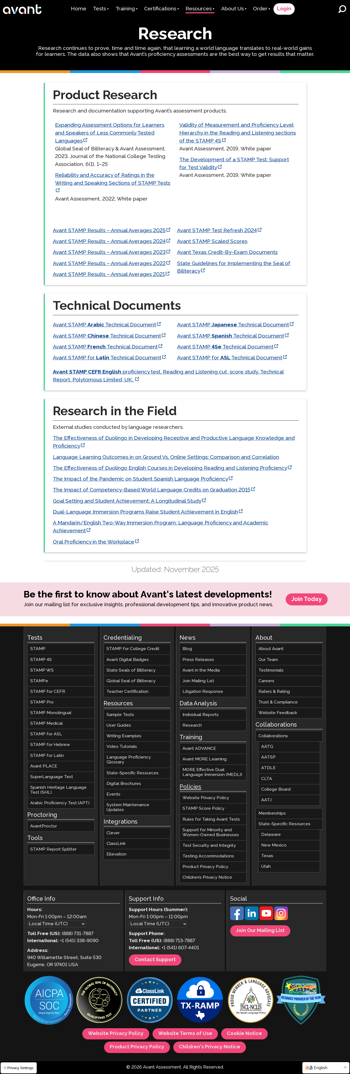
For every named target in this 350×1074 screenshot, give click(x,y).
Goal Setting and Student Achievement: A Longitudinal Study (127, 501)
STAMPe (39, 681)
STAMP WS (42, 670)
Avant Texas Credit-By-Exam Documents (227, 252)
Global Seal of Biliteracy (131, 681)
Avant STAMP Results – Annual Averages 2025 (109, 230)
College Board (276, 789)
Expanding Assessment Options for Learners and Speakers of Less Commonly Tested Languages (109, 133)
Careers (266, 681)
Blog (187, 649)
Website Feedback (277, 713)
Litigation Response (202, 691)
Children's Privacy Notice (209, 1047)
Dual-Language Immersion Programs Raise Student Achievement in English (145, 512)
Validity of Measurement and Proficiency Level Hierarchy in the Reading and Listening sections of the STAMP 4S (237, 133)
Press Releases (198, 659)
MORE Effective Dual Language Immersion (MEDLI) (212, 772)
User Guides (118, 725)
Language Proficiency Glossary (128, 760)
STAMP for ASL (46, 734)
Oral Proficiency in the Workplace (93, 542)
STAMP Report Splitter (53, 849)
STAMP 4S (41, 659)
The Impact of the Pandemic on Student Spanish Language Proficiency (140, 479)
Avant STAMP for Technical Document (107, 358)
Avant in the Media (201, 670)
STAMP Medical (46, 723)
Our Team (268, 659)
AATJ (266, 800)
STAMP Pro (42, 702)
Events (113, 794)
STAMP (37, 649)
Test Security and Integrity (209, 845)
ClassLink (116, 844)
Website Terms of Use (185, 1034)
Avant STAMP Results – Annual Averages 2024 (109, 241)
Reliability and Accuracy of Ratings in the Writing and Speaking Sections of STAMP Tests (112, 179)
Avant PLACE (43, 766)
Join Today (306, 599)
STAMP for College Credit (132, 649)
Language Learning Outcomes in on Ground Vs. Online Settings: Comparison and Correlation (166, 457)
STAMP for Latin (47, 755)
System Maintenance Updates (127, 807)
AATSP (268, 757)
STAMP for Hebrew (50, 745)
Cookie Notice (244, 1034)
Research (192, 725)
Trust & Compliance (278, 702)
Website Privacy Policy (205, 798)
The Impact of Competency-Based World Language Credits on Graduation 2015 (151, 490)
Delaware (271, 835)
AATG (267, 747)
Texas (267, 856)
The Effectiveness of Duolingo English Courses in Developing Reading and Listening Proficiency (170, 468)
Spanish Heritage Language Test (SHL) (58, 790)
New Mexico (274, 845)
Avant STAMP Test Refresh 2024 (217, 230)
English (320, 1068)
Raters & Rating (274, 691)
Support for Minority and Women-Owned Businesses (210, 832)
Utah (266, 866)
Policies (190, 787)
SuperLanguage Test (51, 777)
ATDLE (268, 768)
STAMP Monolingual (50, 713)
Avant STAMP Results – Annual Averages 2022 (109, 263)
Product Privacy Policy (205, 867)
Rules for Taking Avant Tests (211, 819)
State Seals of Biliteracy (131, 670)
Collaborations (273, 736)
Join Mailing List (198, 681)
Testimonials (271, 670)
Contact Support (155, 960)
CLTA (266, 778)
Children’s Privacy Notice (207, 877)
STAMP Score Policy (203, 808)
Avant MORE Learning (204, 759)
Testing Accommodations (208, 856)
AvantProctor (43, 826)
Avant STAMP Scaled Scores (212, 241)
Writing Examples (123, 736)
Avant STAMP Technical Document (104, 325)
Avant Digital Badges (127, 659)
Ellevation (116, 854)
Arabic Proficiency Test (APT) (60, 803)
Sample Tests (120, 714)
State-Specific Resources (132, 773)
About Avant (271, 649)
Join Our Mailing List (260, 931)
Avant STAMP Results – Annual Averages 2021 (109, 274)
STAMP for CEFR (47, 691)
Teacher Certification (127, 691)
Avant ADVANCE (199, 748)
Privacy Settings (18, 1068)
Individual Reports (200, 714)
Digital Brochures (123, 783)
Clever (113, 833)
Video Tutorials (121, 747)
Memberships (272, 813)
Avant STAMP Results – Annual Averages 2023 (109, 252)
